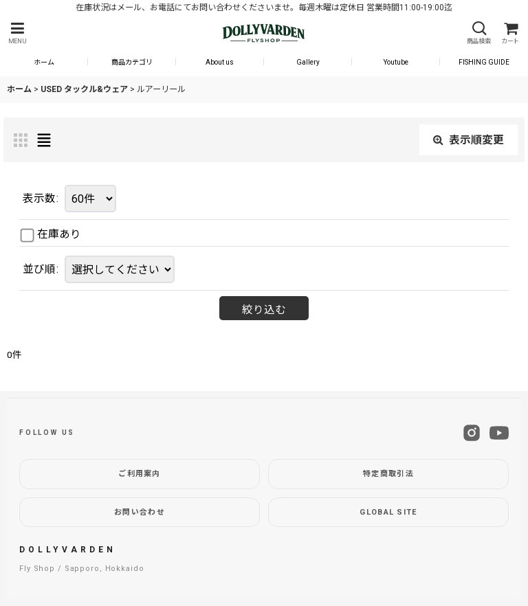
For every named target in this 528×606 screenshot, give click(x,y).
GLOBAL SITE (388, 512)
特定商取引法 (388, 473)
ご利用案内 (139, 473)
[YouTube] (499, 432)
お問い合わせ (139, 512)
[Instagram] (471, 432)
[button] (17, 33)
